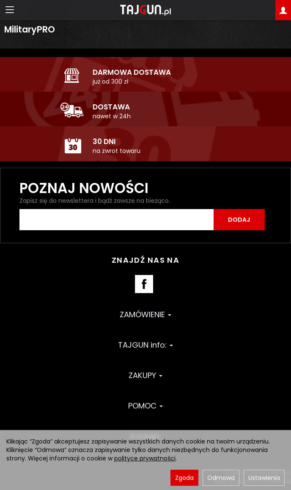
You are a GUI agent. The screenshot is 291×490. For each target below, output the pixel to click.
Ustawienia (264, 478)
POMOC (145, 405)
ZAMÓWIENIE (145, 314)
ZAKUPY (145, 375)
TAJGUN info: (145, 345)
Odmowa (221, 478)
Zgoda (184, 478)
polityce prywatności (145, 458)
